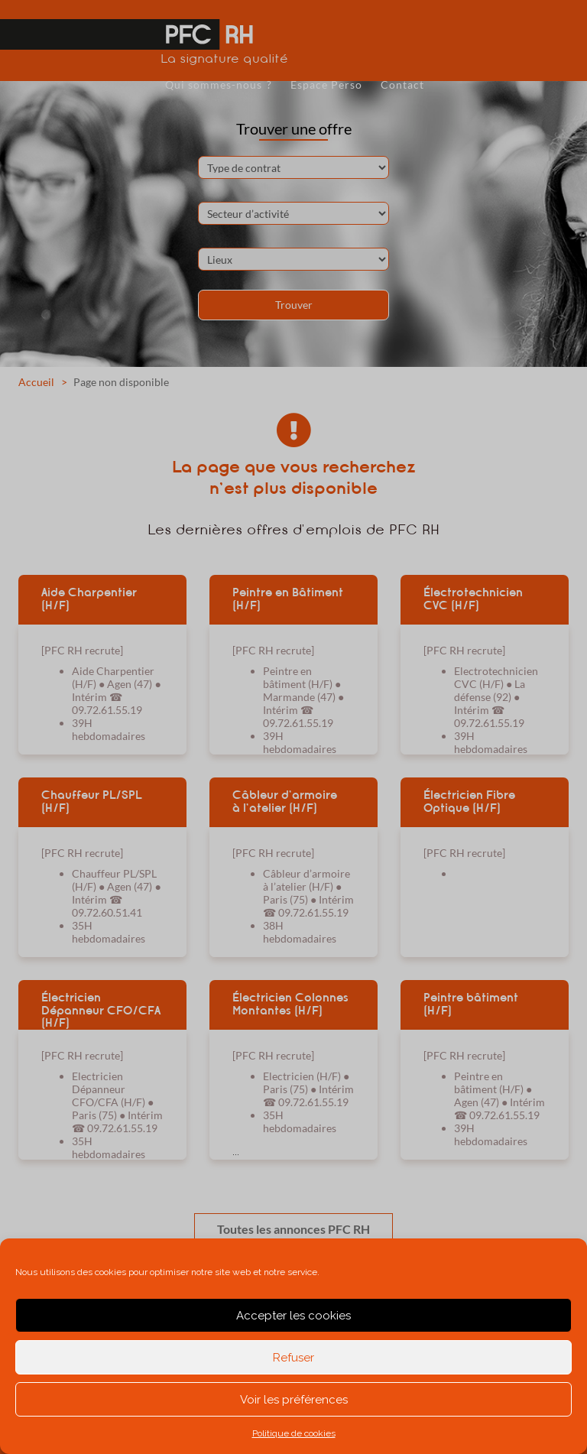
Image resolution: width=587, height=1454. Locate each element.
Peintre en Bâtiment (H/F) (287, 599)
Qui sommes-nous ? (218, 84)
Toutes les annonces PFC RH (293, 1229)
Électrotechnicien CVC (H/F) (473, 599)
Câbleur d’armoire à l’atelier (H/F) (284, 801)
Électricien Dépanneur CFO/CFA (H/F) (101, 1010)
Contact (402, 84)
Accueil (36, 381)
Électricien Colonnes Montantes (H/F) (290, 1004)
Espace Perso (326, 84)
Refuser (293, 1358)
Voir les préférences (294, 1400)
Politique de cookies (294, 1433)
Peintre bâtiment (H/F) (470, 1004)
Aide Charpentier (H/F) (89, 599)
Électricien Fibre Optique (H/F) (469, 801)
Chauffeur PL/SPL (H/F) (91, 801)
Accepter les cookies (293, 1316)
